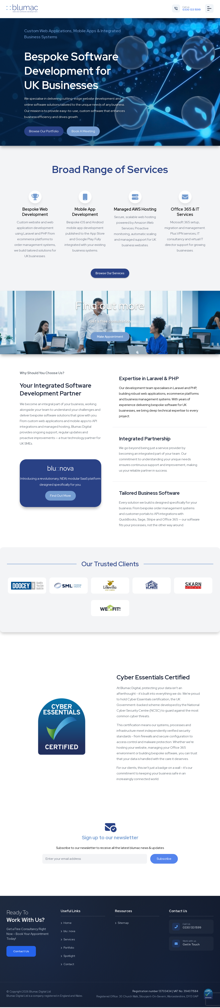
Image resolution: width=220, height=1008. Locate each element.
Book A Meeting (83, 131)
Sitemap (122, 923)
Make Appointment (110, 337)
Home (66, 923)
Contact (67, 965)
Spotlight (68, 956)
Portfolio (67, 948)
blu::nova (68, 932)
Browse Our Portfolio (44, 131)
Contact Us (21, 952)
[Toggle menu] (209, 8)
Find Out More (60, 496)
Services (68, 940)
